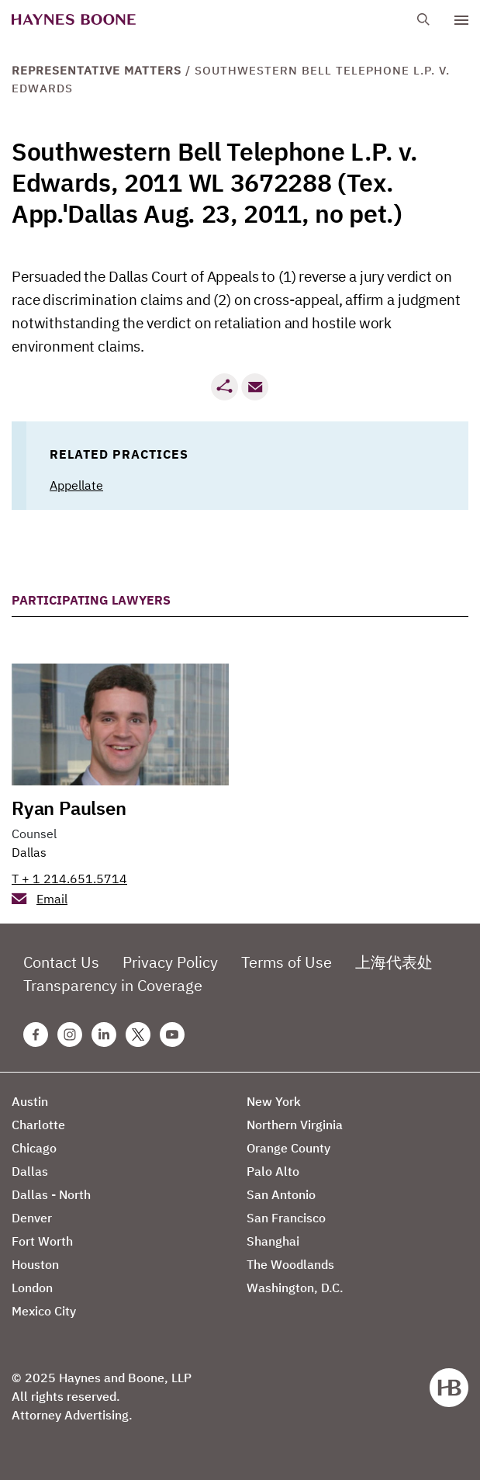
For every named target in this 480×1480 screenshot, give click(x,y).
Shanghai (273, 1241)
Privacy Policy (170, 961)
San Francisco (286, 1217)
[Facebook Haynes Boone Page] (35, 1034)
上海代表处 (394, 961)
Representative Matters (96, 70)
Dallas (29, 852)
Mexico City (44, 1311)
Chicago (34, 1148)
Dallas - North (51, 1194)
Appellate (76, 485)
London (32, 1287)
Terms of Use (286, 961)
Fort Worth (42, 1241)
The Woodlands (290, 1264)
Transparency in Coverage (112, 985)
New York (274, 1101)
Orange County (288, 1148)
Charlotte (38, 1124)
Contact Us (61, 961)
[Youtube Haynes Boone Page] (172, 1034)
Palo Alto (273, 1171)
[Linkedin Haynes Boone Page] (104, 1034)
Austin (30, 1101)
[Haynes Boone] (74, 19)
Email (51, 898)
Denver (32, 1217)
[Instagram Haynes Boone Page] (69, 1034)
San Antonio (281, 1194)
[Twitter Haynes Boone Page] (138, 1034)
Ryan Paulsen (69, 808)
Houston (35, 1264)
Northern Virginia (295, 1124)
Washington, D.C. (295, 1287)
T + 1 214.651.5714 (69, 878)
